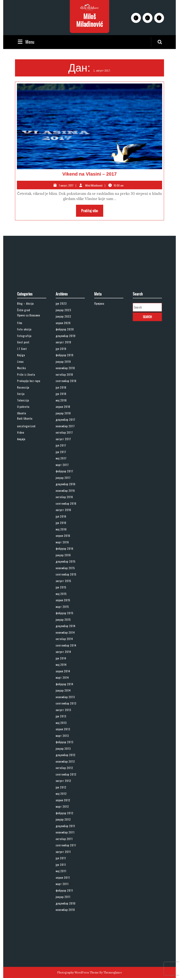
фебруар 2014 (66, 659)
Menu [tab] (25, 42)
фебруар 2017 (66, 510)
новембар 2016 (66, 523)
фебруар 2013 (66, 699)
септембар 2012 (67, 722)
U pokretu (25, 465)
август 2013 (65, 677)
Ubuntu (24, 469)
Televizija (25, 460)
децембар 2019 (67, 415)
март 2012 (64, 745)
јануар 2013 (65, 704)
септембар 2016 (67, 532)
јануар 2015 (65, 614)
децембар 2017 (67, 474)
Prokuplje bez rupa (29, 446)
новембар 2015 (66, 577)
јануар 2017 (65, 514)
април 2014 (65, 650)
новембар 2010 (66, 817)
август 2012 (65, 727)
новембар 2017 (66, 478)
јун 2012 (63, 731)
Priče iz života (27, 442)
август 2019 (65, 419)
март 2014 (64, 654)
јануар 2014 (65, 663)
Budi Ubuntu (26, 473)
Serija (24, 455)
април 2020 (65, 406)
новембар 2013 (66, 668)
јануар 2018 (65, 469)
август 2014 (65, 636)
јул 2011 (63, 781)
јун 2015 (63, 591)
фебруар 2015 (66, 609)
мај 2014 (64, 645)
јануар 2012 (65, 754)
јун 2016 (63, 546)
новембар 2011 (66, 763)
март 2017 (64, 505)
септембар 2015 (67, 582)
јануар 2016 (65, 568)
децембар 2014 (67, 618)
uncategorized (27, 478)
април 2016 (65, 555)
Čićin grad (25, 397)
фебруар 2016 (66, 564)
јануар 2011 (65, 808)
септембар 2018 (67, 446)
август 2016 (65, 537)
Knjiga (24, 428)
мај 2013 (64, 686)
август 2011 (65, 776)
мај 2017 (63, 501)
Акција (24, 487)
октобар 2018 (66, 442)
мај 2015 (64, 595)
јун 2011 (63, 785)
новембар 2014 (66, 623)
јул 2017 (63, 492)
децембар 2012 (67, 708)
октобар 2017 (66, 483)
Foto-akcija (26, 410)
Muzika (24, 437)
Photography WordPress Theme (78, 972)
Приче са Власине (29, 401)
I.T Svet (24, 424)
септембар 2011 (67, 772)
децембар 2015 (67, 573)
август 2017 (65, 487)
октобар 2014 (66, 627)
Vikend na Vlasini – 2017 (89, 174)
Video (23, 483)
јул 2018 (63, 451)
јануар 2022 (65, 401)
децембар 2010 (67, 812)
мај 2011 (63, 790)
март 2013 (64, 695)
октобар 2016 (66, 528)
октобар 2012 (66, 718)
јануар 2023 (65, 397)
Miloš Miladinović (89, 20)
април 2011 (65, 794)
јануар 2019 (65, 433)
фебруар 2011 (66, 803)
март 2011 (64, 799)
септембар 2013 (67, 672)
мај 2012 (64, 736)
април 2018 (65, 465)
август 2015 (65, 586)
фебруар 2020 (66, 410)
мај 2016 (64, 550)
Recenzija (25, 451)
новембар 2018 (66, 437)
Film (23, 406)
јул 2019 (63, 424)
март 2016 (64, 559)
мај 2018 (64, 460)
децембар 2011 (67, 758)
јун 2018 (63, 455)
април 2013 (65, 690)
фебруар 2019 (66, 428)
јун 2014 (63, 641)
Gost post (25, 419)
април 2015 (65, 600)
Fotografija (26, 415)
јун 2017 (63, 496)
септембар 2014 (67, 632)
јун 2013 (63, 681)
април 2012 (65, 740)
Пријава (102, 392)
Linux (23, 433)
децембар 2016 (67, 519)
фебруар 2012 (66, 749)
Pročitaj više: (92, 211)
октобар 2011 (66, 767)
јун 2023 (64, 392)
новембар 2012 (66, 713)
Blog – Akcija (27, 392)
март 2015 (64, 604)
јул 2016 (63, 541)
